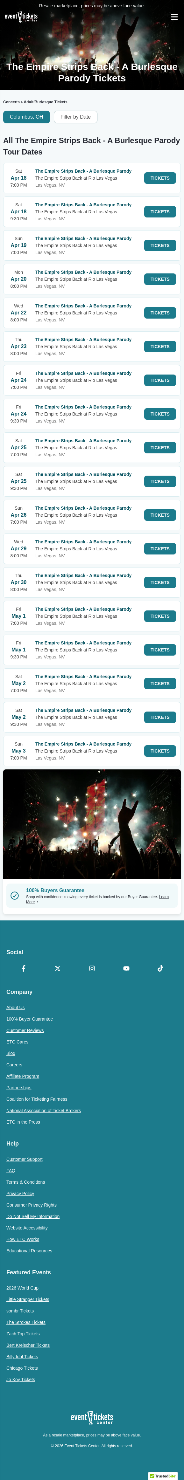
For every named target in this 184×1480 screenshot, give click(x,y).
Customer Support (24, 1159)
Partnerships (19, 1087)
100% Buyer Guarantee (29, 1019)
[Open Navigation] (174, 16)
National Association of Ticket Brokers (43, 1110)
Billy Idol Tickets (22, 1356)
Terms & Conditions (25, 1182)
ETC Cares (17, 1041)
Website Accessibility (27, 1227)
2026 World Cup (22, 1288)
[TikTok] (160, 969)
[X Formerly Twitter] (58, 969)
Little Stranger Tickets (27, 1299)
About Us (15, 1007)
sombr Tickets (20, 1310)
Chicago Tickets (22, 1368)
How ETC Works (22, 1239)
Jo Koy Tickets (20, 1379)
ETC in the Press (23, 1122)
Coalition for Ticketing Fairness (36, 1099)
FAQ (10, 1170)
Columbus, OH (26, 117)
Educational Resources (29, 1250)
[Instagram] (92, 969)
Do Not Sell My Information (33, 1216)
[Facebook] (23, 969)
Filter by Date (75, 117)
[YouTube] (126, 969)
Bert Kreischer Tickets (28, 1345)
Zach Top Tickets (23, 1333)
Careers (14, 1064)
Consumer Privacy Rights (31, 1205)
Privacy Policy (20, 1193)
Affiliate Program (22, 1076)
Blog (10, 1053)
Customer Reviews (25, 1030)
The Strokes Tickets (26, 1322)
